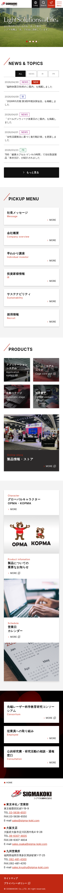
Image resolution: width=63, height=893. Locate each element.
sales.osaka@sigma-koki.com (29, 844)
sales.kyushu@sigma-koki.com (30, 867)
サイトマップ (11, 878)
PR (53, 74)
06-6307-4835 (18, 835)
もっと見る (32, 172)
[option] (31, 23)
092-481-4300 (18, 859)
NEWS (31, 74)
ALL (20, 74)
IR (42, 74)
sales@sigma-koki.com (25, 820)
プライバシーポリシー (15, 883)
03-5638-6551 (17, 812)
